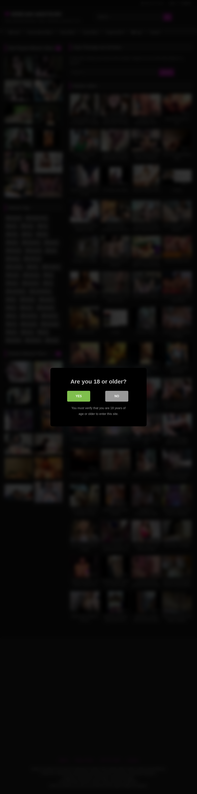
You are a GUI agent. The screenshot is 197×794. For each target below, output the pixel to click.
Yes (79, 396)
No (116, 396)
